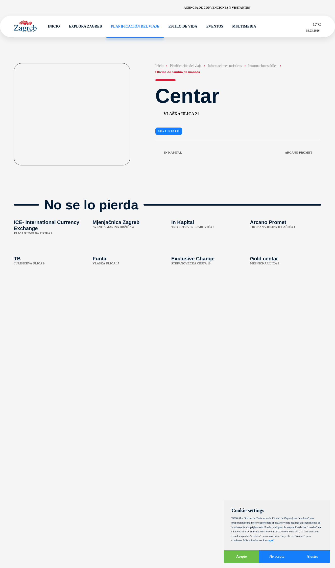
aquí (271, 540)
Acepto (241, 556)
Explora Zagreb (83, 26)
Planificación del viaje (132, 26)
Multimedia (242, 26)
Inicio (51, 26)
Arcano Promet (303, 152)
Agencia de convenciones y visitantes (217, 7)
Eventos (212, 26)
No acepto (276, 556)
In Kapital (168, 152)
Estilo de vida (180, 26)
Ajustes (312, 556)
